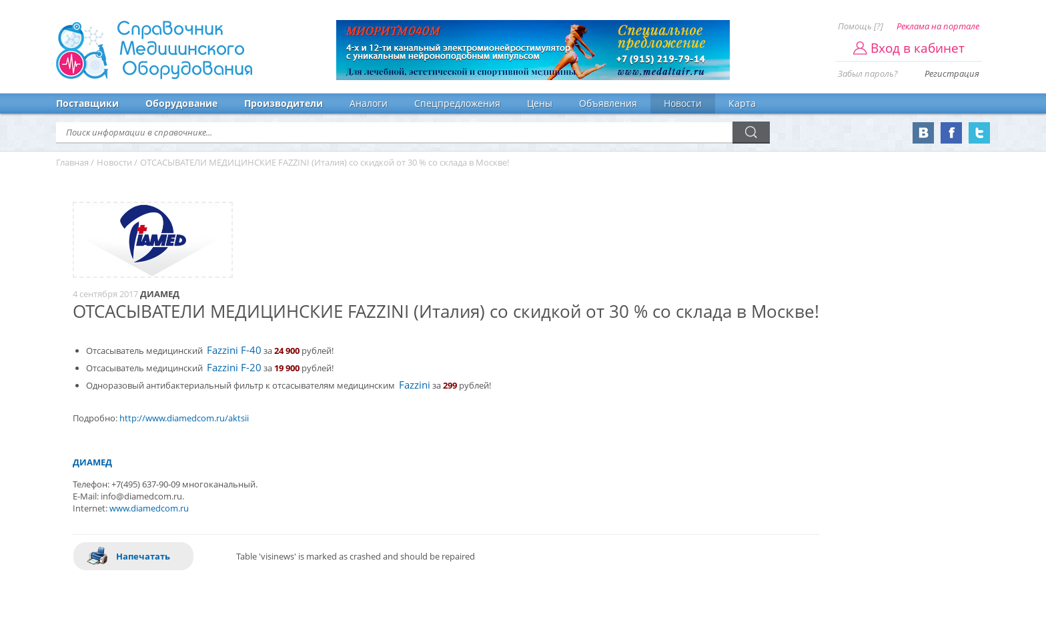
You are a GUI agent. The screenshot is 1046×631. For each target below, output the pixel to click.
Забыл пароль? (868, 73)
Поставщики (87, 103)
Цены (539, 103)
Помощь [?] (860, 26)
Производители (283, 103)
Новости (683, 103)
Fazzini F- (228, 368)
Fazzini (414, 385)
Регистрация (952, 73)
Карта (742, 103)
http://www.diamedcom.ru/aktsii (184, 418)
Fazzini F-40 (234, 350)
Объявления (608, 103)
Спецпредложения (457, 103)
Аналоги (369, 103)
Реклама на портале (938, 26)
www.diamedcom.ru (149, 508)
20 (255, 368)
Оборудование (181, 103)
